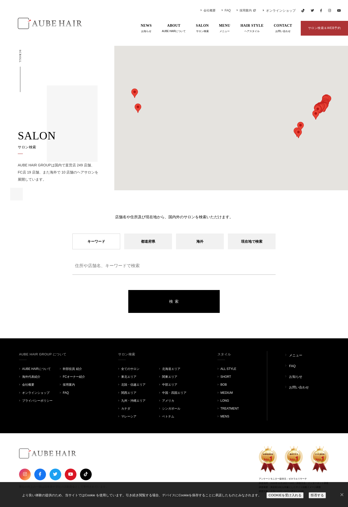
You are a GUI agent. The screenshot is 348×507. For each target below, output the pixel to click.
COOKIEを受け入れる (285, 495)
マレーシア (128, 416)
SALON (202, 28)
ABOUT (174, 28)
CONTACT (283, 28)
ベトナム (168, 416)
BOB (223, 384)
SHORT (225, 377)
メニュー (295, 355)
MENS (224, 416)
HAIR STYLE (252, 28)
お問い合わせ (299, 387)
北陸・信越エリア (133, 384)
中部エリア (169, 384)
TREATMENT (229, 408)
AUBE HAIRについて (36, 369)
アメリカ (168, 400)
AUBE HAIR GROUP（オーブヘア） (43, 23)
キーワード (96, 241)
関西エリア (128, 393)
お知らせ (295, 377)
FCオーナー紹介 (74, 377)
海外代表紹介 (31, 377)
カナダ (125, 408)
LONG (224, 400)
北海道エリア (171, 369)
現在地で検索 (251, 241)
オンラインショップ (279, 10)
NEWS (146, 28)
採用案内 (244, 10)
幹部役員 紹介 (72, 369)
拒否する (317, 495)
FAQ (226, 10)
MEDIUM (226, 393)
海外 (199, 241)
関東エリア (169, 377)
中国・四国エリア (174, 393)
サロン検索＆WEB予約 (324, 28)
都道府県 (148, 241)
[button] (300, 126)
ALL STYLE (228, 369)
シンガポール (171, 408)
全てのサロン (130, 369)
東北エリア (128, 377)
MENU (224, 28)
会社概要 (208, 10)
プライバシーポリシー (37, 400)
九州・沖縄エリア (133, 400)
